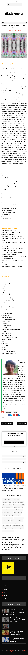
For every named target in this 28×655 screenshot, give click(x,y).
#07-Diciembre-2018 (7, 507)
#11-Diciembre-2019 (7, 512)
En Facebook (14, 459)
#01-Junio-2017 (6, 499)
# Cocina (15, 412)
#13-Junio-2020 (6, 515)
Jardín (5, 586)
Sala (5, 592)
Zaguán (5, 598)
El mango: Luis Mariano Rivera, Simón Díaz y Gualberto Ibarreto (16, 633)
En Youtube (14, 462)
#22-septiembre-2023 (17, 526)
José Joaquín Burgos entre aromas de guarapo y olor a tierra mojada (17, 619)
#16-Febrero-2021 (18, 518)
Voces (5, 595)
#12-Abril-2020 (18, 512)
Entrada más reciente (7, 423)
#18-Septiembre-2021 (16, 520)
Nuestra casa (13, 624)
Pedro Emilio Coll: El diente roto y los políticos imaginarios (17, 639)
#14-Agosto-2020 (16, 515)
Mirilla (5, 589)
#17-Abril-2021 (6, 520)
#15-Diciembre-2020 (7, 518)
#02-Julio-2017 (15, 499)
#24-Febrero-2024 (19, 528)
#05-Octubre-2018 (7, 505)
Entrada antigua (22, 423)
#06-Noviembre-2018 (18, 505)
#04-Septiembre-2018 (17, 502)
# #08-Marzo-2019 (8, 412)
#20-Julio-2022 (15, 523)
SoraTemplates (10, 650)
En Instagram (14, 456)
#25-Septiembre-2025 (7, 531)
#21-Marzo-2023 (6, 526)
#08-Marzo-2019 (12, 30)
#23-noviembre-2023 (7, 528)
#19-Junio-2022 (6, 523)
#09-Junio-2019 (6, 510)
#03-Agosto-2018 (6, 502)
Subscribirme (14, 442)
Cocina (19, 30)
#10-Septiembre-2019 (17, 510)
